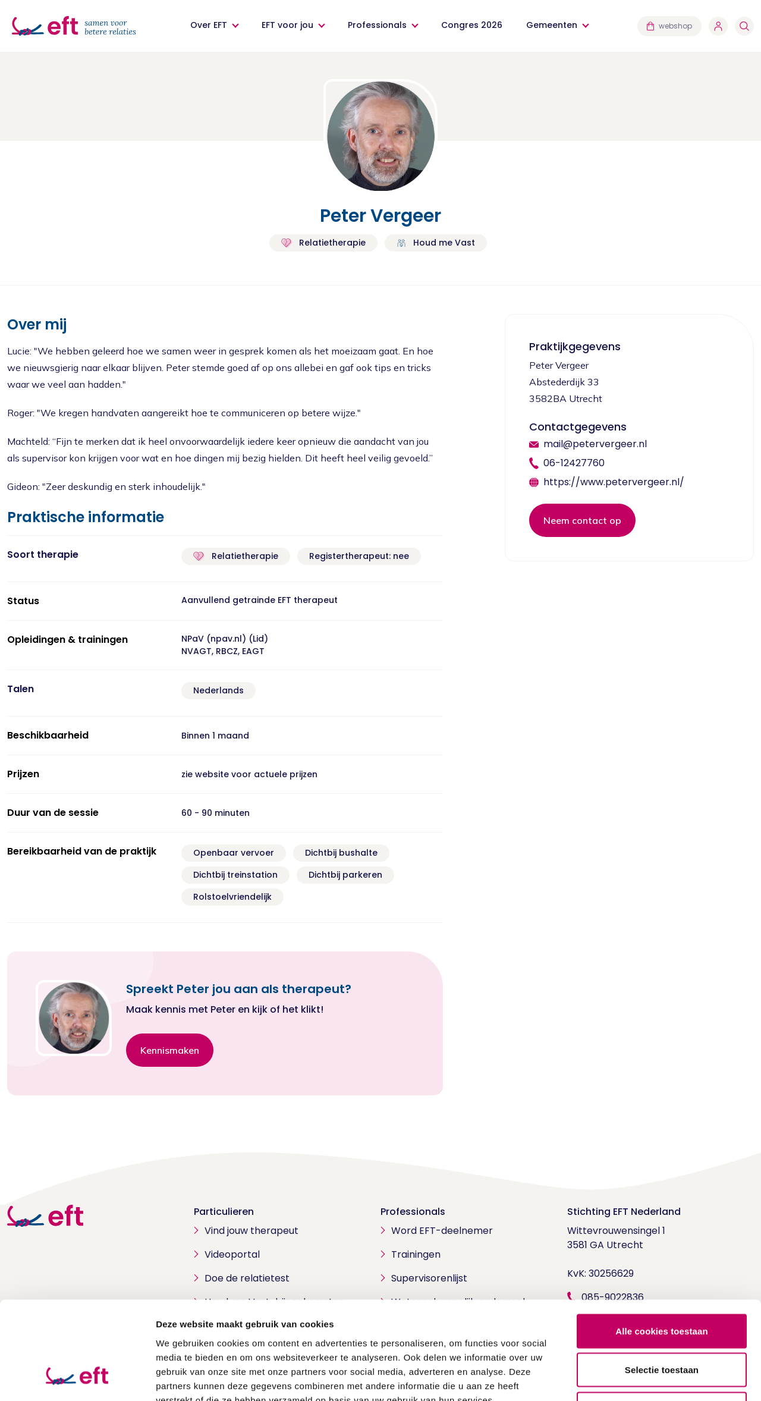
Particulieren (224, 1211)
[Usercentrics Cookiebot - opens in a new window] (77, 1378)
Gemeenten (551, 25)
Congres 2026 (471, 25)
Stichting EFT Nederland (624, 1211)
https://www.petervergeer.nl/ (613, 482)
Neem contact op (582, 520)
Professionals (377, 25)
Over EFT (208, 25)
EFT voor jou (287, 25)
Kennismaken (169, 1050)
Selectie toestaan (662, 1284)
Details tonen (642, 1377)
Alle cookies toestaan (661, 1245)
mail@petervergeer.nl (595, 444)
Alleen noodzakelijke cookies (661, 1323)
